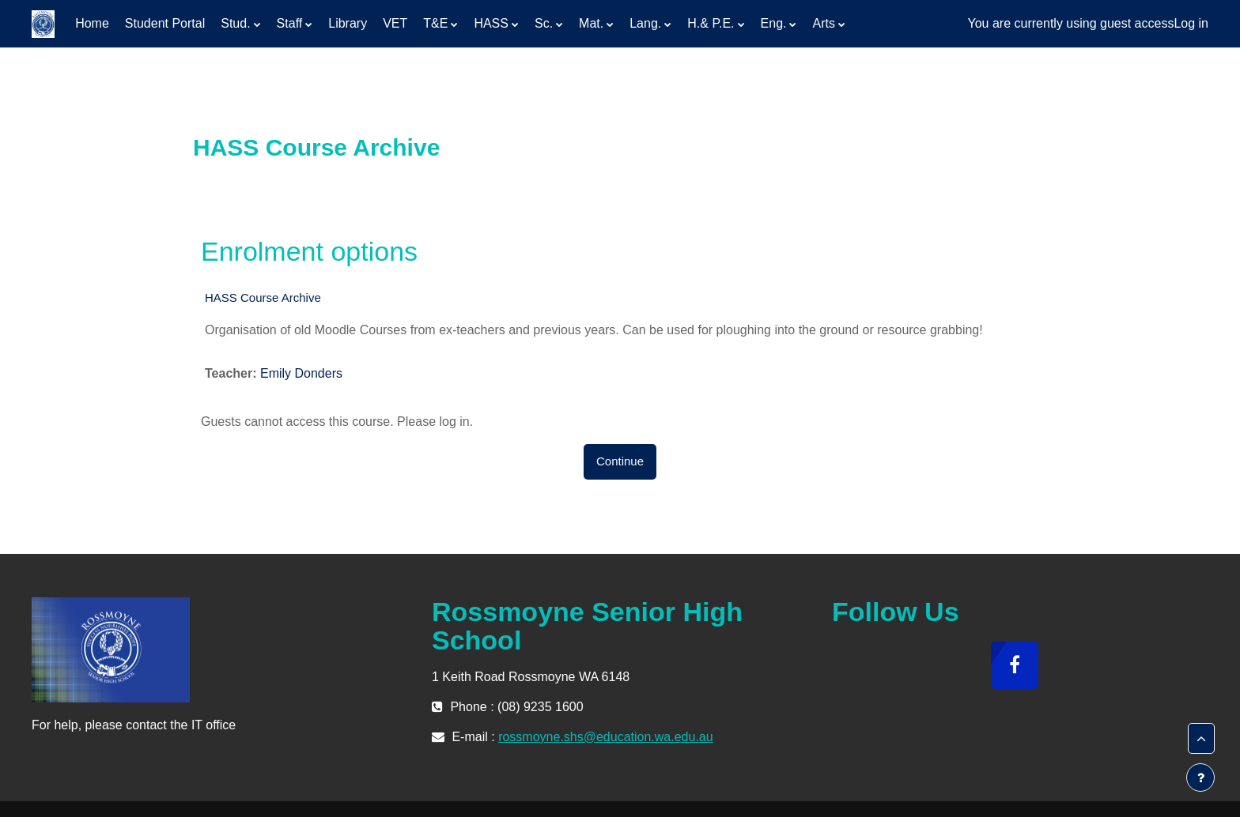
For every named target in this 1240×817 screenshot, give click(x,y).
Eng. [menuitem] (774, 23)
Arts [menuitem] (823, 23)
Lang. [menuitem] (645, 23)
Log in (1191, 23)
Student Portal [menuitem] (165, 23)
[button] (1201, 739)
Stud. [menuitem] (235, 23)
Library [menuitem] (347, 23)
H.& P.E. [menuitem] (710, 23)
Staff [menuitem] (290, 23)
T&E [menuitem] (435, 23)
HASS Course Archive (263, 297)
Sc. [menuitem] (544, 23)
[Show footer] (1200, 777)
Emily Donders (301, 373)
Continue (620, 461)
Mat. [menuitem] (591, 23)
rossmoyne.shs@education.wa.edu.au (605, 737)
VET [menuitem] (395, 23)
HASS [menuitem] (491, 23)
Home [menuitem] (92, 23)
